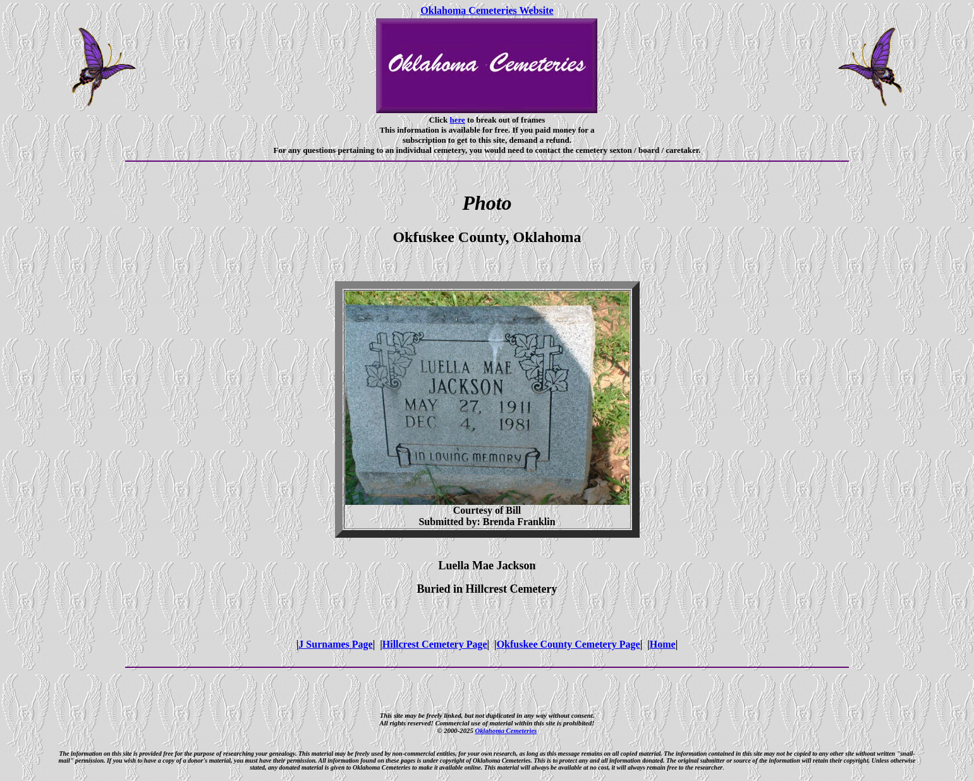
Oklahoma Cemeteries (506, 730)
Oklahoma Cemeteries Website (486, 10)
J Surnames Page (335, 644)
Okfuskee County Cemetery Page (568, 644)
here (457, 119)
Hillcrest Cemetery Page (434, 644)
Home (663, 644)
